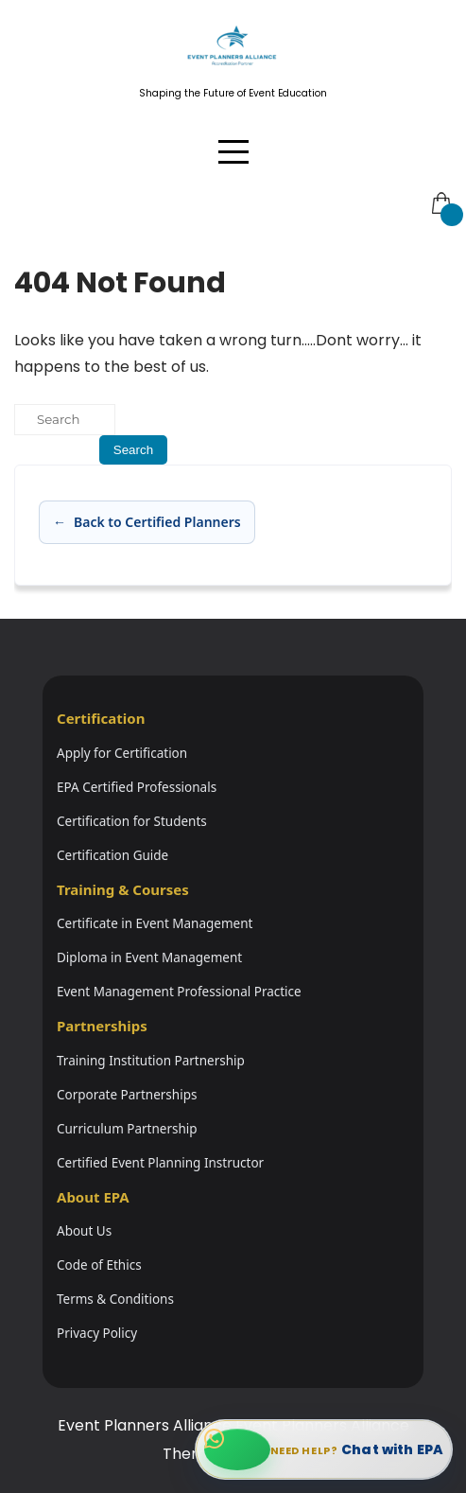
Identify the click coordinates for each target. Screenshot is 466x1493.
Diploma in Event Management (149, 957)
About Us (84, 1230)
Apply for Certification (122, 753)
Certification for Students (132, 821)
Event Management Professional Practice (179, 991)
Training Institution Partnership (151, 1060)
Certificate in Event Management (154, 923)
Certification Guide (112, 855)
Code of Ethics (99, 1264)
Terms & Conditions (115, 1299)
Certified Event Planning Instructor (160, 1162)
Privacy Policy (97, 1333)
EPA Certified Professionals (136, 787)
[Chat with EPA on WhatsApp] (324, 1449)
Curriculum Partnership (127, 1128)
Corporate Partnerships (127, 1094)
